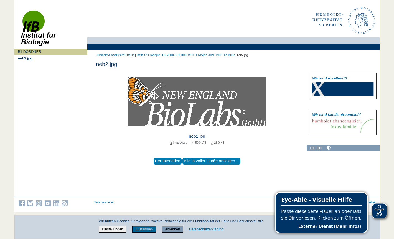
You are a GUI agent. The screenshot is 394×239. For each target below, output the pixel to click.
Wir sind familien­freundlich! (336, 115)
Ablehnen (172, 229)
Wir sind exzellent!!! (329, 78)
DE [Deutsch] (312, 148)
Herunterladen (167, 161)
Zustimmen (144, 229)
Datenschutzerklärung (206, 229)
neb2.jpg (25, 58)
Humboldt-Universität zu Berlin (115, 55)
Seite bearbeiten (104, 202)
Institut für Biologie (148, 55)
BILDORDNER (29, 51)
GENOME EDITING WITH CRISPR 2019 (188, 55)
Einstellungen (112, 229)
